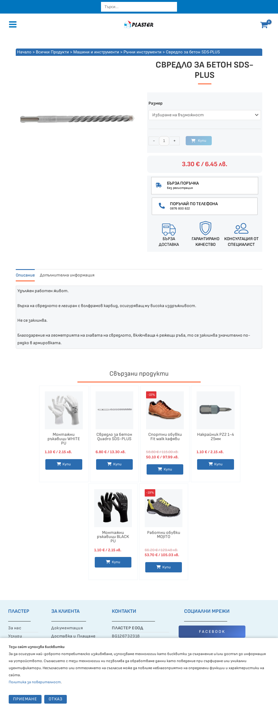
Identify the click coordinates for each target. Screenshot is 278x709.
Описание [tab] (25, 275)
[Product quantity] (164, 141)
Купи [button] (218, 464)
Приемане (25, 699)
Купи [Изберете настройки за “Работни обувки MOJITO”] (166, 567)
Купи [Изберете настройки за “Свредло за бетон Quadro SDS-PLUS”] (117, 464)
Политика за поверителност (35, 682)
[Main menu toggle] (12, 24)
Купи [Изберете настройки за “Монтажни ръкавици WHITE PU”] (66, 464)
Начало (24, 52)
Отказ (55, 699)
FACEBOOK (212, 631)
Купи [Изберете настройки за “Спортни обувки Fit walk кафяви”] (168, 469)
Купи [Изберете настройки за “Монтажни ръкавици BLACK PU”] (116, 562)
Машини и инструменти (96, 52)
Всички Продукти (52, 52)
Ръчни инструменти (143, 52)
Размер (156, 103)
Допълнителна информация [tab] (67, 275)
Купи (202, 140)
